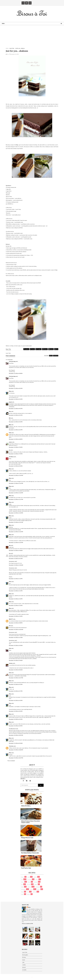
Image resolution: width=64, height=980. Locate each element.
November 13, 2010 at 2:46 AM (15, 550)
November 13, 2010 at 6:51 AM (15, 558)
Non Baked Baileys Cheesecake (30, 853)
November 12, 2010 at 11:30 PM (16, 512)
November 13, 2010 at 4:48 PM (15, 622)
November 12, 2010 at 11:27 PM (16, 499)
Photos (22, 891)
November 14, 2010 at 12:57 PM (16, 677)
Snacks (22, 894)
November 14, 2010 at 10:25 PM (16, 735)
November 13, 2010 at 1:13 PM (15, 578)
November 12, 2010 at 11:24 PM (16, 475)
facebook (55, 355)
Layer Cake (28, 884)
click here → (23, 778)
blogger (46, 355)
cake (22, 879)
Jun (9, 553)
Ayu (10, 545)
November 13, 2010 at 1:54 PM (15, 616)
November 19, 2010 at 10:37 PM (16, 757)
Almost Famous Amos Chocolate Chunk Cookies (30, 821)
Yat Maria (11, 456)
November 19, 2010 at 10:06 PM (16, 749)
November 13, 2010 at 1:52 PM (15, 598)
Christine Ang (12, 361)
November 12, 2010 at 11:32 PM (16, 531)
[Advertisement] (32, 38)
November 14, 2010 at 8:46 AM (15, 669)
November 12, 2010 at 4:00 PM (15, 373)
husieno (11, 663)
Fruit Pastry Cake (26, 868)
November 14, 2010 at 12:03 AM (16, 629)
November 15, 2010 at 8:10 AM (15, 743)
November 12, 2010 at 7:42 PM (15, 447)
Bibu (10, 424)
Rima (10, 391)
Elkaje (17, 144)
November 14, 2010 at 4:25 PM (15, 719)
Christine (11, 746)
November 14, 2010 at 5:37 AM (15, 637)
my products (38, 886)
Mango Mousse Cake (27, 837)
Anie (10, 648)
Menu (3, 23)
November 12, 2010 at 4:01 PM (15, 388)
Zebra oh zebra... (26, 806)
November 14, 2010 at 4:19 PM (15, 700)
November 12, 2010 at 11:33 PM (16, 542)
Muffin (22, 886)
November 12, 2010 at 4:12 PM (15, 399)
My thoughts (23, 889)
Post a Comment (11, 760)
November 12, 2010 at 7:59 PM (15, 453)
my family (29, 886)
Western (28, 894)
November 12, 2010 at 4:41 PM (15, 408)
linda (10, 432)
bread (23, 959)
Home (7, 48)
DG (9, 625)
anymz (10, 442)
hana (10, 672)
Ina (9, 450)
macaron (36, 884)
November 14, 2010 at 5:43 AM (15, 645)
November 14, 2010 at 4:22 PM (15, 711)
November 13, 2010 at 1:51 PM (15, 590)
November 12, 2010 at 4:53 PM (15, 421)
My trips (31, 889)
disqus (50, 355)
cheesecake (29, 879)
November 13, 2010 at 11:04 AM (16, 565)
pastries (38, 889)
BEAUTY (11, 619)
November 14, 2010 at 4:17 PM (15, 691)
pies (28, 891)
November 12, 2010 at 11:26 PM (16, 492)
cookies (36, 879)
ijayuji (10, 402)
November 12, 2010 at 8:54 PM (15, 466)
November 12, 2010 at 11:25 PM (16, 483)
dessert (24, 967)
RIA (10, 418)
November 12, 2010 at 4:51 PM (15, 415)
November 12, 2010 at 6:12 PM (15, 429)
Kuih (22, 884)
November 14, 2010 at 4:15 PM (15, 684)
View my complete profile (27, 923)
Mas (10, 411)
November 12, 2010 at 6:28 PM (15, 439)
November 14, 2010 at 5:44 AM (15, 660)
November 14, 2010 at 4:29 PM (15, 725)
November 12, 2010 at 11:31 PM (16, 522)
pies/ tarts (34, 891)
